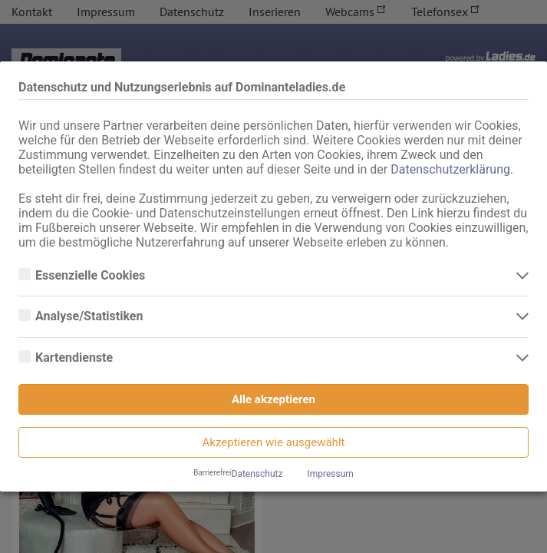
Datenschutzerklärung (450, 169)
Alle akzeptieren (273, 399)
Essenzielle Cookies (91, 275)
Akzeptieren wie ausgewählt (274, 442)
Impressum (330, 474)
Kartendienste (75, 358)
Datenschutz (257, 474)
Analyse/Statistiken (90, 316)
